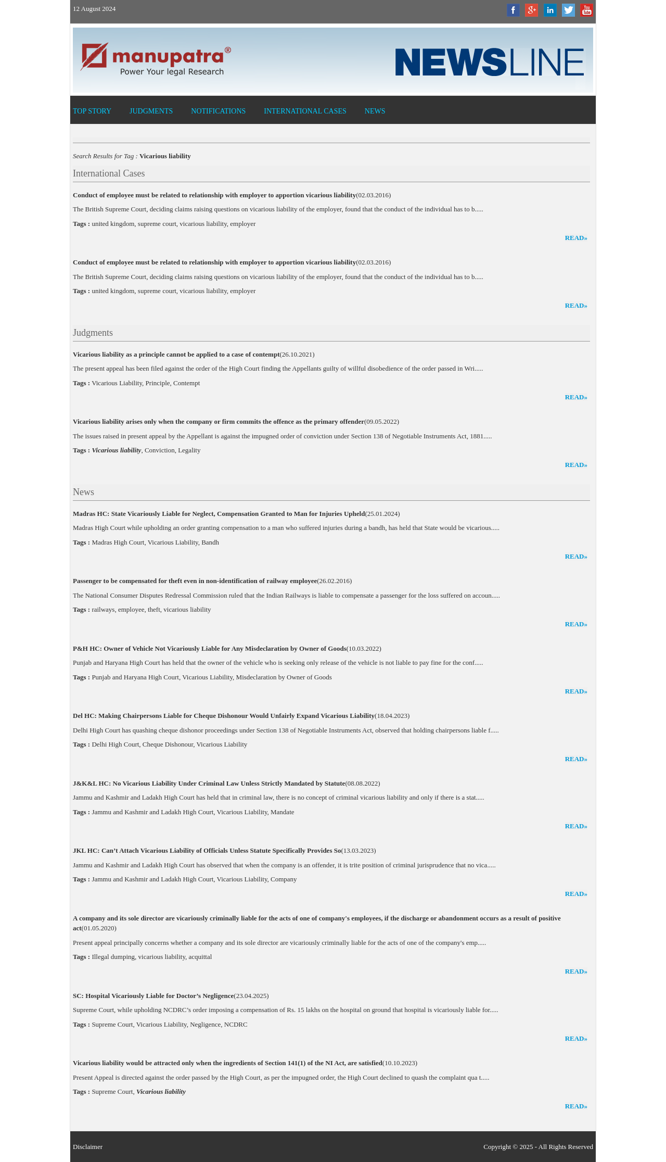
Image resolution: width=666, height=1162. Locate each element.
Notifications (218, 111)
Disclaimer (88, 1147)
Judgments (151, 111)
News (375, 111)
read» (576, 238)
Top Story (92, 111)
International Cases (305, 111)
